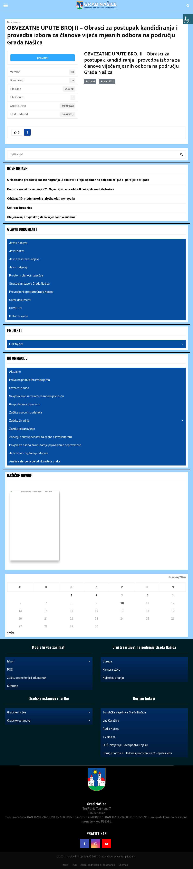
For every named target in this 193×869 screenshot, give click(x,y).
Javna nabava (18, 242)
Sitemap (12, 686)
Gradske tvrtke (48, 712)
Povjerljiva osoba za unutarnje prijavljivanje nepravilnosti (45, 445)
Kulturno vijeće (18, 316)
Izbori (90, 81)
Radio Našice (111, 728)
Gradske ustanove (48, 720)
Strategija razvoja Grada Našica (29, 283)
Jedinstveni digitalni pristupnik (28, 453)
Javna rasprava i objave (24, 259)
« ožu (10, 632)
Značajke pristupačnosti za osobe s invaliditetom (40, 437)
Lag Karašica (111, 720)
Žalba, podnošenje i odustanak (26, 677)
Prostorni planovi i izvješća (26, 275)
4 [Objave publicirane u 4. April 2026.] (147, 595)
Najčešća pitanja (113, 677)
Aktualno (15, 371)
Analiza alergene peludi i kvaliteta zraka (34, 461)
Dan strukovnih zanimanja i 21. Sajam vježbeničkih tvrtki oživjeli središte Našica (60, 189)
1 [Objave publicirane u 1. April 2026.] (71, 595)
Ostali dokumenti (20, 300)
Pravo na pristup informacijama (29, 379)
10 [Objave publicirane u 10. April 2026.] (122, 603)
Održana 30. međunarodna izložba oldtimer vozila (41, 198)
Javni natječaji (18, 267)
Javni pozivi (16, 251)
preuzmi (42, 57)
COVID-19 (15, 308)
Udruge (107, 661)
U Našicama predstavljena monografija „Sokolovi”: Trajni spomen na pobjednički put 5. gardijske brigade (78, 179)
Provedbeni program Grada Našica (31, 291)
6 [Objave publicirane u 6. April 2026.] (20, 603)
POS (10, 669)
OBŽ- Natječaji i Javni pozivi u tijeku (125, 745)
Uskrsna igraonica (19, 207)
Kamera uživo (111, 669)
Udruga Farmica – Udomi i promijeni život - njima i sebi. (137, 753)
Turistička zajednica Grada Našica (124, 712)
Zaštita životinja (96, 421)
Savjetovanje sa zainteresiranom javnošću (36, 396)
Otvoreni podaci (19, 388)
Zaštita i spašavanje (22, 428)
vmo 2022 (107, 81)
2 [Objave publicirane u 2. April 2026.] (96, 595)
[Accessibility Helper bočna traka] (188, 19)
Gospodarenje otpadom (24, 404)
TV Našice (109, 737)
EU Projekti (96, 344)
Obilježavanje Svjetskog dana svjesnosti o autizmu (41, 217)
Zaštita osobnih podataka (25, 412)
